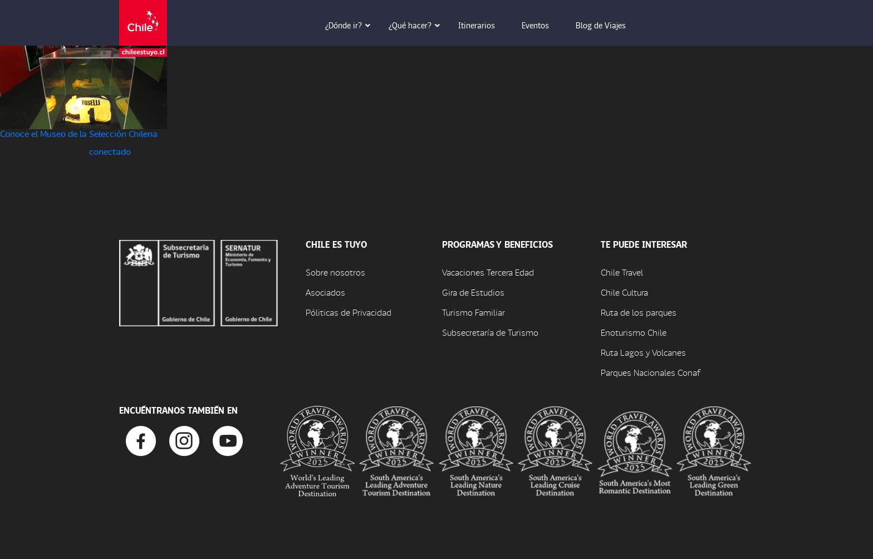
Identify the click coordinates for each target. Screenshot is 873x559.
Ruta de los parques (638, 312)
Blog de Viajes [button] (608, 25)
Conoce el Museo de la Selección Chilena (79, 133)
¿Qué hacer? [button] (418, 25)
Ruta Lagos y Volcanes (643, 352)
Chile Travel (622, 272)
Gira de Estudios (473, 292)
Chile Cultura (624, 292)
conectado (110, 151)
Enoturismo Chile (633, 332)
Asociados (325, 292)
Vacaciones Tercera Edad (488, 272)
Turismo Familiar (473, 312)
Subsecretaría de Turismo (490, 332)
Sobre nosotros (335, 272)
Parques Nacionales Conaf (650, 372)
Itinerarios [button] (484, 25)
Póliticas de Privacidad (348, 312)
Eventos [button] (543, 25)
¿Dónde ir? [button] (351, 25)
